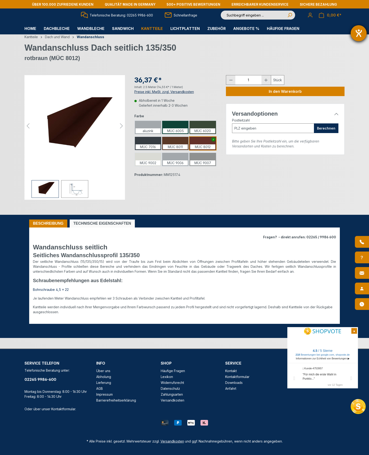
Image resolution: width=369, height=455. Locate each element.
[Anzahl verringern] (231, 90)
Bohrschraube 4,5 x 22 (51, 300)
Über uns (103, 371)
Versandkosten (172, 400)
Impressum (104, 394)
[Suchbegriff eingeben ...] (254, 20)
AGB (99, 388)
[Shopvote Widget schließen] (354, 331)
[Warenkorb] (330, 20)
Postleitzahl (241, 131)
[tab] (48, 234)
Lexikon (167, 377)
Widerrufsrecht (172, 383)
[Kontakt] (362, 273)
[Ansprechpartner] (362, 288)
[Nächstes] (121, 136)
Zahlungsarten (172, 394)
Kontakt (231, 371)
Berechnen (326, 139)
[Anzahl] (248, 90)
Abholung (103, 377)
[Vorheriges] (28, 136)
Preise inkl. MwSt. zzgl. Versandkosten (164, 102)
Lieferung (103, 383)
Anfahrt (230, 388)
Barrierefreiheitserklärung (116, 400)
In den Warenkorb (285, 102)
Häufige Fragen (173, 371)
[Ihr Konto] (310, 20)
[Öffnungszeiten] (362, 304)
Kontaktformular (63, 409)
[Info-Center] (362, 257)
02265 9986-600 (40, 379)
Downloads (234, 383)
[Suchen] (289, 20)
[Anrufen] (362, 242)
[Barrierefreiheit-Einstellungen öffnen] (359, 33)
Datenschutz (170, 388)
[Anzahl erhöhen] (266, 90)
